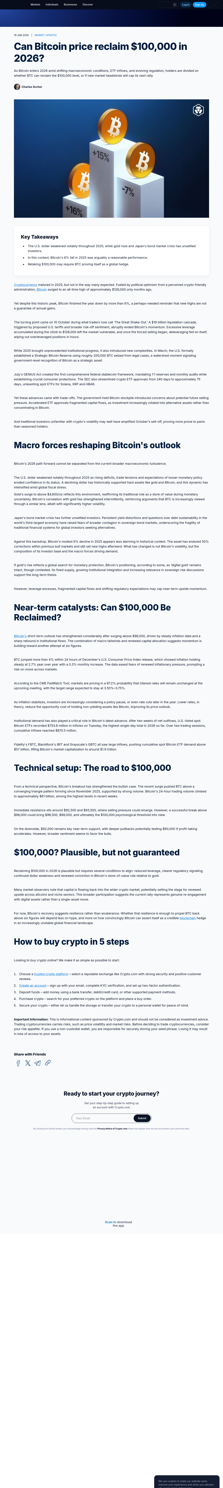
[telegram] (37, 1063)
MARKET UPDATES (46, 35)
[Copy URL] (48, 1062)
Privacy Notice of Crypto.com (112, 1128)
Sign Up (199, 4)
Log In (185, 4)
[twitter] (28, 1063)
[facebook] (18, 1063)
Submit (142, 1118)
